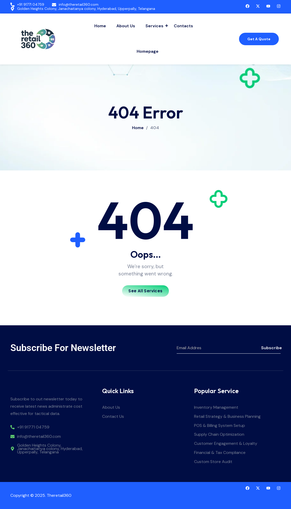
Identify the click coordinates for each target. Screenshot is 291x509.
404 (154, 128)
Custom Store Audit (213, 462)
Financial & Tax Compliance (220, 452)
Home (100, 26)
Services (155, 26)
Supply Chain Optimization (219, 434)
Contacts (183, 26)
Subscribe (271, 348)
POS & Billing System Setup (219, 425)
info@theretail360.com (78, 4)
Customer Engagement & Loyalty (225, 443)
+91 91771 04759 (30, 4)
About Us (125, 26)
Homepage (147, 51)
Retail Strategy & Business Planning (227, 416)
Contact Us (113, 416)
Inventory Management (216, 407)
